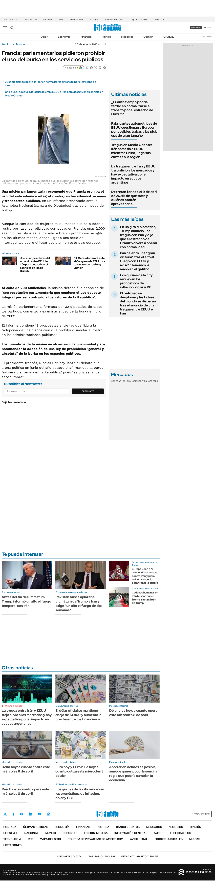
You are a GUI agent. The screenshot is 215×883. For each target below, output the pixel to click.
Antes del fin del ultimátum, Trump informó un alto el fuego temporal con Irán (26, 601)
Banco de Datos (128, 827)
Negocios (127, 37)
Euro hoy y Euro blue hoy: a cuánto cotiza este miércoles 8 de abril (79, 771)
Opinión (148, 37)
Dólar (44, 37)
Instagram (21, 814)
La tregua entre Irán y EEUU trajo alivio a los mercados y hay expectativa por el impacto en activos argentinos (133, 174)
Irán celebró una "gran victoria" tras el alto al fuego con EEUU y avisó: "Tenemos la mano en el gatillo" (137, 261)
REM (60, 19)
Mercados (154, 827)
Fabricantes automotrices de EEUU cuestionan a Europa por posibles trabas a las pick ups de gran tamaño (134, 129)
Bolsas (127, 381)
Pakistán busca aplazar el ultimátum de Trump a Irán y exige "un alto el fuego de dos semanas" (78, 603)
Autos (158, 833)
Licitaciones (12, 845)
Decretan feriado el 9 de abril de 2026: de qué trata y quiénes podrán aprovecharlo (134, 198)
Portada (9, 827)
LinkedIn (30, 814)
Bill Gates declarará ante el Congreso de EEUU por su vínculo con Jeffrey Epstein (89, 263)
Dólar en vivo (30, 19)
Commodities (139, 381)
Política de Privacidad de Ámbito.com (95, 839)
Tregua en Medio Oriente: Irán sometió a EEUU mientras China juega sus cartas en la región (131, 151)
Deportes (70, 833)
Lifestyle (10, 833)
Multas (194, 839)
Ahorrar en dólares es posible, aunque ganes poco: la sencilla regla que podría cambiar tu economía (133, 773)
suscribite (196, 28)
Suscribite (88, 391)
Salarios (94, 19)
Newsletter (207, 37)
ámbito (6, 44)
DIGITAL (70, 856)
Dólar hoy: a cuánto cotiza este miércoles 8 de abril (26, 769)
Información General (130, 833)
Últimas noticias (35, 827)
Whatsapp (48, 814)
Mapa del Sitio (50, 839)
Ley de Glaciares (139, 19)
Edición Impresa (96, 833)
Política (106, 37)
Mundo (20, 44)
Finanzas (86, 37)
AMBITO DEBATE (139, 856)
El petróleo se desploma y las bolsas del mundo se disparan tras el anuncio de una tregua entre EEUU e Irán (138, 303)
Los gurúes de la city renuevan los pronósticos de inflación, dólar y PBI (136, 281)
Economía (64, 37)
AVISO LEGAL (139, 839)
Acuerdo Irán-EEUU (114, 19)
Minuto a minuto (13, 705)
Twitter (5, 814)
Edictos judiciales (169, 839)
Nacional (31, 833)
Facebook (13, 814)
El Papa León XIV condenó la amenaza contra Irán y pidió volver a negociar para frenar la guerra (145, 576)
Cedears (153, 381)
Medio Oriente (76, 19)
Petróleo (47, 19)
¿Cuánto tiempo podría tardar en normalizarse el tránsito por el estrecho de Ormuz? (132, 108)
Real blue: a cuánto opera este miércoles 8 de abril (25, 791)
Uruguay (168, 37)
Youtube (39, 814)
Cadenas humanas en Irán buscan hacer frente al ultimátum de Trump (145, 598)
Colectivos (159, 19)
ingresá (207, 28)
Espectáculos (180, 833)
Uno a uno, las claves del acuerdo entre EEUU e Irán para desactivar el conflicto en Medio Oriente (35, 264)
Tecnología (12, 839)
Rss (30, 839)
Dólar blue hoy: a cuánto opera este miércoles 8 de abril (133, 712)
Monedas (116, 381)
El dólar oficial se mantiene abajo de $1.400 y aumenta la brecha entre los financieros (78, 714)
